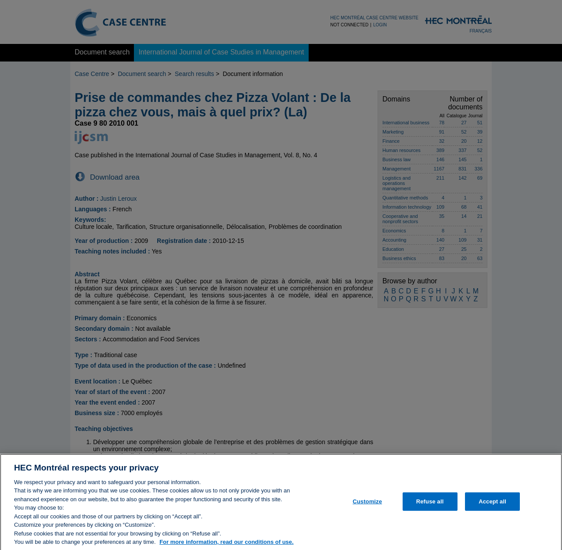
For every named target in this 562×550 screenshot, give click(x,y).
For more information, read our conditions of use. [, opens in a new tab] (226, 545)
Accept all (492, 504)
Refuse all (430, 504)
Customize (367, 504)
